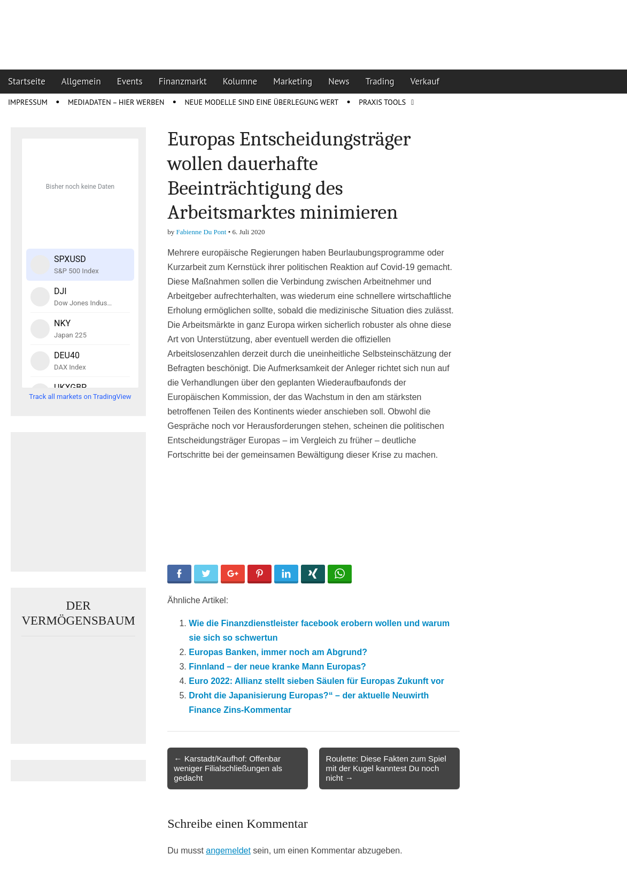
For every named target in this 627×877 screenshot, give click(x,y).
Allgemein (81, 81)
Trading (380, 81)
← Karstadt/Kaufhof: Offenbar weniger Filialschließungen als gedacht (228, 768)
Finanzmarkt (183, 81)
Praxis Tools (382, 102)
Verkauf (425, 81)
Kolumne (240, 81)
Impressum (28, 102)
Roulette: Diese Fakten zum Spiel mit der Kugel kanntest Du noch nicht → (386, 768)
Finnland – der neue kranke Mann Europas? (277, 666)
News (339, 81)
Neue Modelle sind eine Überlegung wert (261, 102)
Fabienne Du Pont (201, 232)
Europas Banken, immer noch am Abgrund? (278, 652)
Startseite (26, 81)
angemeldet (228, 850)
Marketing (292, 81)
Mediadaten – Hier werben (116, 102)
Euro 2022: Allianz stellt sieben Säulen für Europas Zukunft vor (316, 681)
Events (130, 81)
